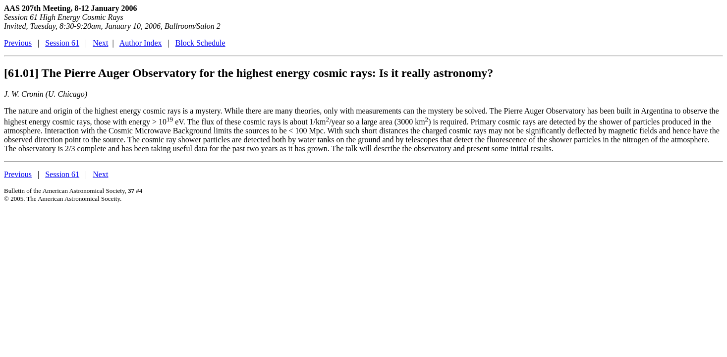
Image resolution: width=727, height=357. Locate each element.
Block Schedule (200, 43)
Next (100, 43)
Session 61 (62, 43)
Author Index (140, 43)
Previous (18, 43)
